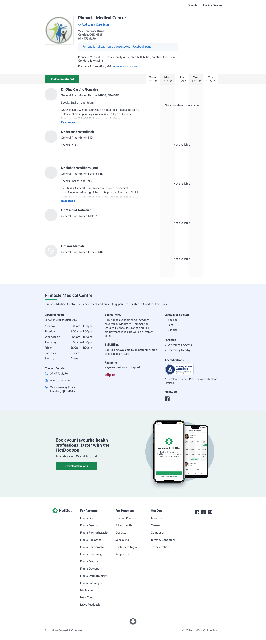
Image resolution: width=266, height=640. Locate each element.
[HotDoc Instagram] (210, 512)
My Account (88, 590)
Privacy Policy (160, 547)
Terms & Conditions (163, 539)
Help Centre (87, 597)
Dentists (120, 532)
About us (156, 518)
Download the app (76, 466)
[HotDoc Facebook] (197, 512)
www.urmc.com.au (125, 66)
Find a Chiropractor (92, 547)
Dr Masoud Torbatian (76, 210)
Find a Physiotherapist (94, 532)
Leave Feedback (90, 604)
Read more (68, 122)
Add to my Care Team (94, 24)
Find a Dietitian (90, 561)
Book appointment (62, 79)
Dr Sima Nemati (72, 246)
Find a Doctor (89, 518)
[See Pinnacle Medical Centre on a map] (201, 31)
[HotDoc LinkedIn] (204, 512)
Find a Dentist (89, 525)
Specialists (122, 539)
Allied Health (123, 525)
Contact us (158, 532)
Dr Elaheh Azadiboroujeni (79, 168)
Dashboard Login (126, 547)
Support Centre (125, 554)
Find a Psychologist (92, 554)
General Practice (126, 518)
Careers (156, 525)
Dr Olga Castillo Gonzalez (79, 89)
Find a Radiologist (91, 583)
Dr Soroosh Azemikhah (77, 132)
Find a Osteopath (91, 568)
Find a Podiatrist (90, 539)
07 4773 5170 (59, 373)
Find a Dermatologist (93, 575)
